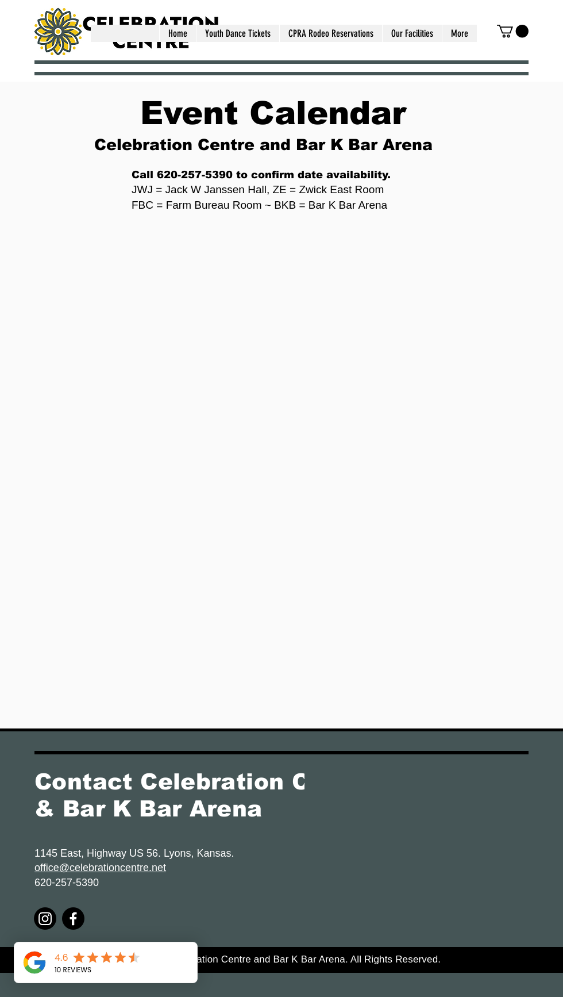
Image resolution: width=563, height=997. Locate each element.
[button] (412, 33)
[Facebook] (73, 918)
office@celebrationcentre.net (100, 867)
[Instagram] (45, 918)
